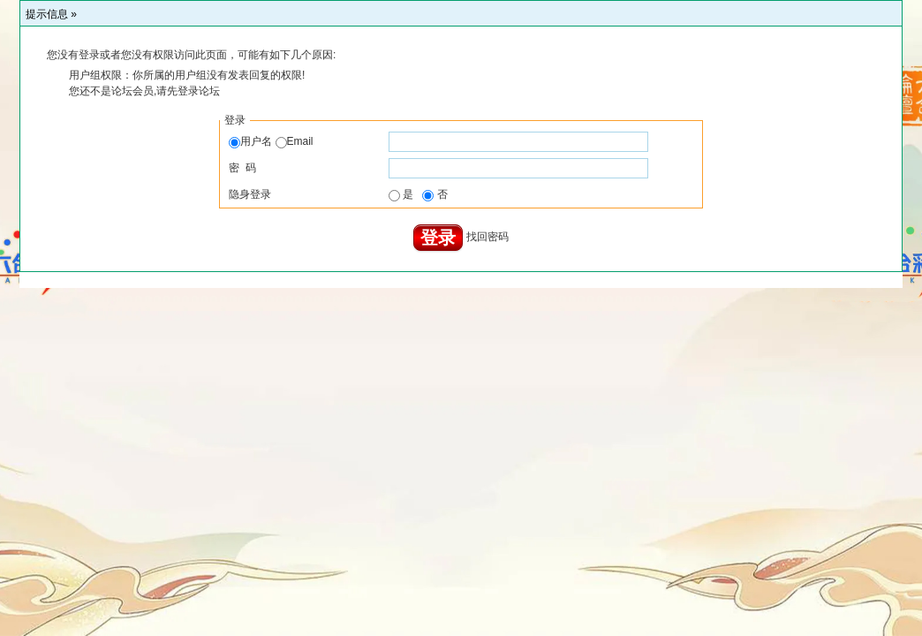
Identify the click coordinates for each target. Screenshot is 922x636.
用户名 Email (271, 141)
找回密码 (487, 237)
